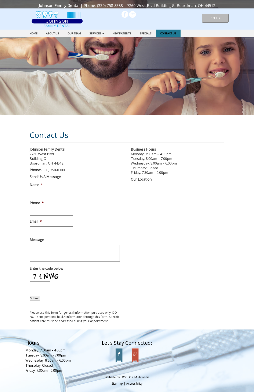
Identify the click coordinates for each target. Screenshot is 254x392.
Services (96, 33)
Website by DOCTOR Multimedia (127, 377)
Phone (37, 203)
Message (37, 240)
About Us (52, 33)
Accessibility (134, 383)
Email (36, 221)
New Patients (122, 33)
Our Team (74, 33)
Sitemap (117, 383)
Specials (146, 33)
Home (33, 33)
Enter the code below (46, 268)
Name (36, 185)
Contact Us (168, 33)
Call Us (215, 18)
